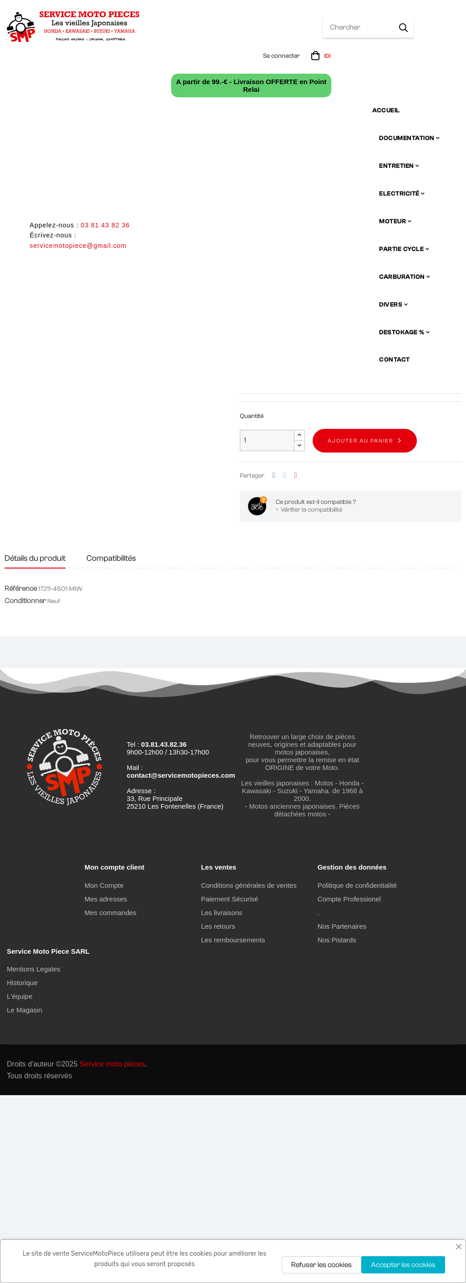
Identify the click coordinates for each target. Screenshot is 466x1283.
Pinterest (295, 663)
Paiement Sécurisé (229, 1086)
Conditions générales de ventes (249, 1073)
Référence (21, 776)
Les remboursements (233, 1127)
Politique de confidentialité (357, 1073)
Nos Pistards (337, 1127)
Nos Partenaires (342, 1113)
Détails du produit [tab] (35, 745)
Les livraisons (222, 1100)
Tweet (285, 663)
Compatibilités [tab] (111, 745)
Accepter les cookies (403, 1265)
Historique (22, 1170)
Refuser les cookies (321, 1265)
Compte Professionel (349, 1086)
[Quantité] (267, 628)
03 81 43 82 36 (105, 225)
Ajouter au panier (360, 628)
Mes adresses (106, 1086)
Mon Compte (104, 1073)
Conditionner (25, 789)
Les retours (218, 1113)
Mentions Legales (34, 1157)
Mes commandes (111, 1100)
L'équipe (19, 1184)
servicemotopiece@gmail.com (78, 245)
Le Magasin (24, 1198)
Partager (274, 663)
